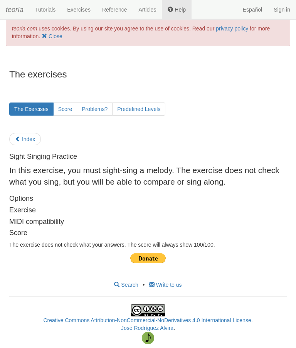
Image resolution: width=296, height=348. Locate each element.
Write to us (165, 285)
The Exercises (31, 109)
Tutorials (45, 10)
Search (126, 285)
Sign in (282, 10)
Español (252, 10)
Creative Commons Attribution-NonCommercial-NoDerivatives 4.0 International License (147, 320)
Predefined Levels (138, 109)
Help (177, 10)
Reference (114, 10)
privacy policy (232, 28)
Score (65, 109)
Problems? (95, 109)
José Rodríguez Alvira (147, 328)
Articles (147, 10)
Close (52, 36)
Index (25, 139)
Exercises (79, 10)
